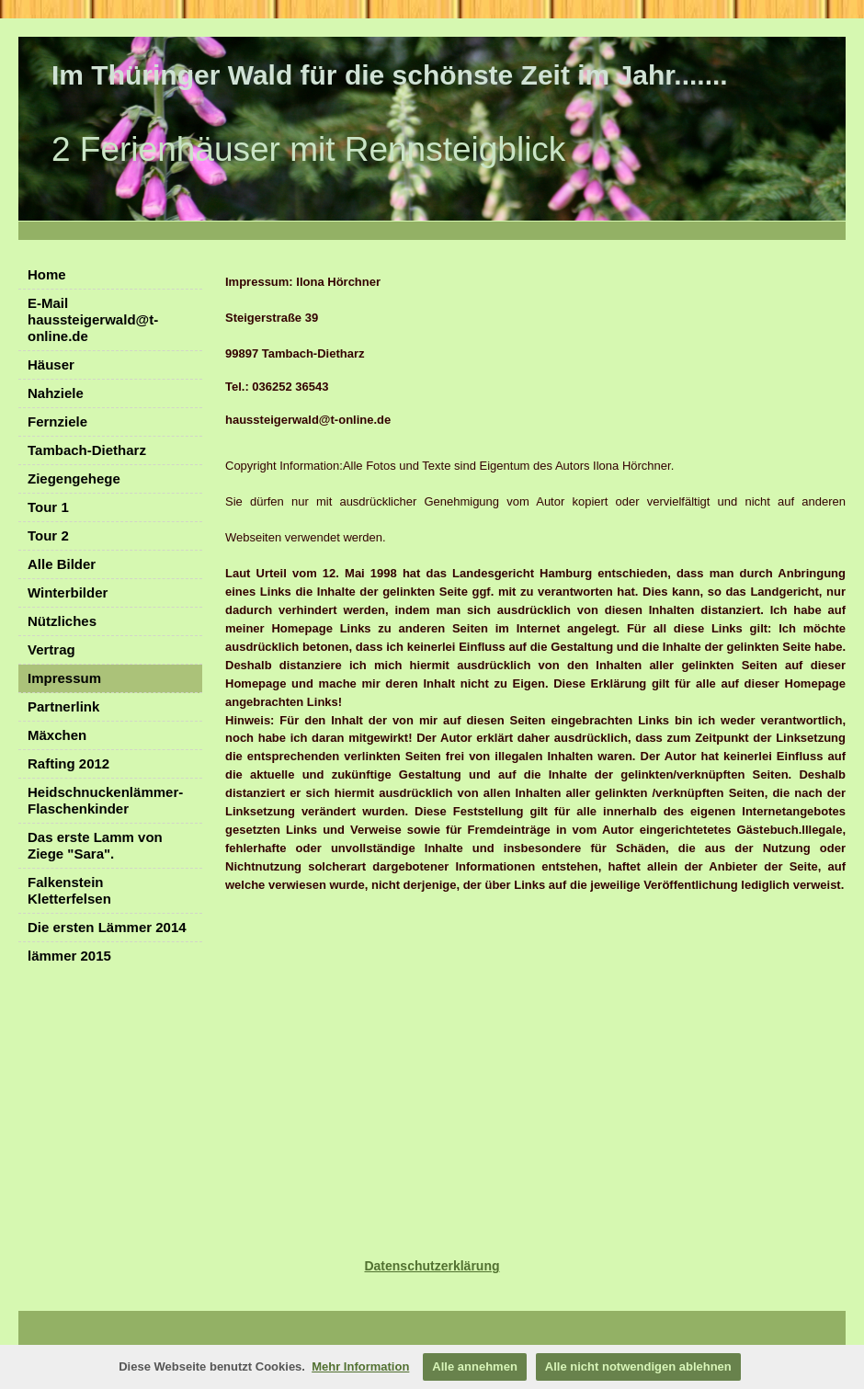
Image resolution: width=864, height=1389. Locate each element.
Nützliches (62, 621)
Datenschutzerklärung (431, 1265)
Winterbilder (68, 592)
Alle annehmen (474, 1366)
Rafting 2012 (68, 763)
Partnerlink (63, 706)
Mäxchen (57, 735)
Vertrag (51, 649)
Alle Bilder (62, 564)
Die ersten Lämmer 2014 (107, 927)
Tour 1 (48, 507)
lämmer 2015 (69, 955)
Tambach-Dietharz (87, 450)
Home (47, 274)
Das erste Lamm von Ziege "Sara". (95, 845)
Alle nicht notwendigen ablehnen (638, 1366)
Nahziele (56, 393)
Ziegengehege (74, 478)
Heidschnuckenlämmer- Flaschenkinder (105, 800)
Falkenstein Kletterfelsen (69, 890)
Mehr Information (360, 1366)
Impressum (64, 678)
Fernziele (57, 421)
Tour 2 (48, 535)
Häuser (51, 364)
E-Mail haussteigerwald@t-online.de (93, 319)
